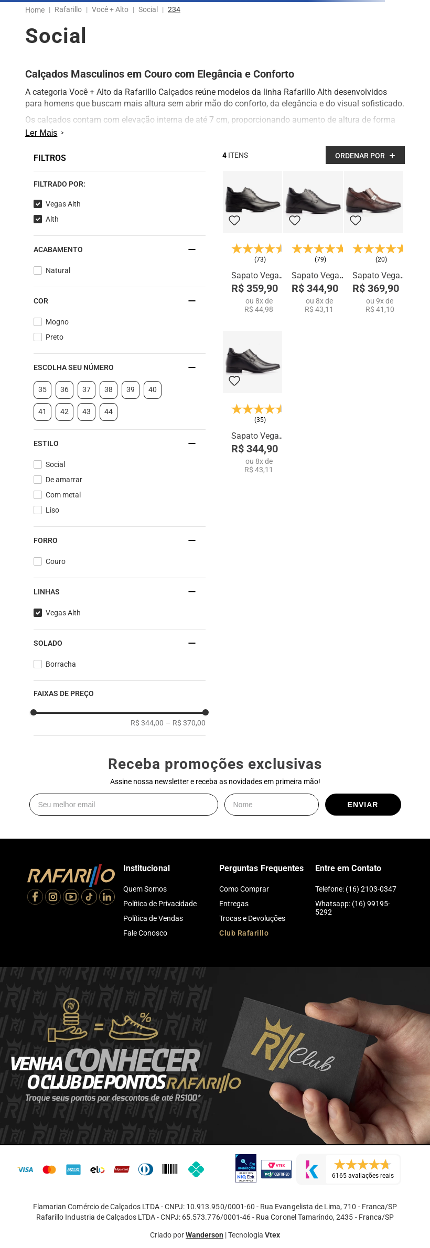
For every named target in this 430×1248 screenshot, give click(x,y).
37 (86, 389)
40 (152, 389)
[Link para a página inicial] (37, 10)
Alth (52, 219)
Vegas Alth (63, 204)
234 (174, 9)
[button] (120, 184)
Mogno (57, 322)
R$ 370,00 (186, 723)
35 (42, 389)
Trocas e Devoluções (252, 918)
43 (86, 411)
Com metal (63, 495)
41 (42, 411)
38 (108, 389)
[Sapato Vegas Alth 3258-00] (312, 242)
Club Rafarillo (243, 933)
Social (148, 9)
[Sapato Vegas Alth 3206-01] (252, 242)
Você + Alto (110, 9)
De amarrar (64, 479)
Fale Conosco (145, 933)
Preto (54, 337)
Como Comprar (244, 889)
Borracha (61, 664)
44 (108, 411)
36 (64, 389)
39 (130, 389)
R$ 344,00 (147, 723)
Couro (56, 561)
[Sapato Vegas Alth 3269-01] (373, 242)
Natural (58, 270)
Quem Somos (145, 889)
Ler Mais (41, 132)
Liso (52, 510)
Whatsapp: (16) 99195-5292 (352, 907)
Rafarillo (68, 9)
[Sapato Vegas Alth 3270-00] (252, 402)
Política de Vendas (153, 918)
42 (64, 411)
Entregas (234, 903)
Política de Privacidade (160, 903)
